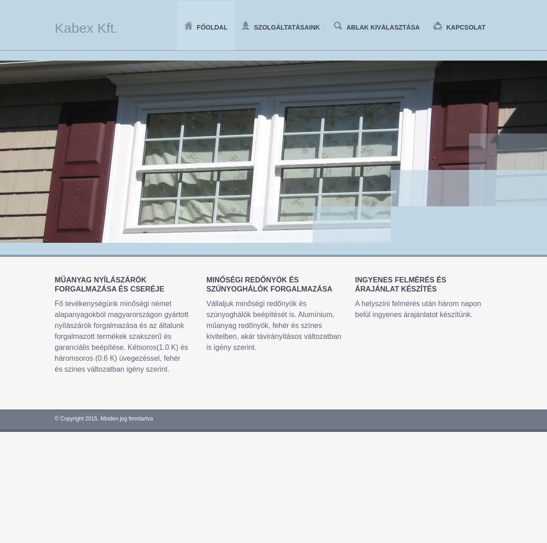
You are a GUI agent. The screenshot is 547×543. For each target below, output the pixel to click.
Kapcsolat (459, 27)
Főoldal (206, 27)
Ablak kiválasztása (377, 27)
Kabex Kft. (86, 28)
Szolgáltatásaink (280, 27)
